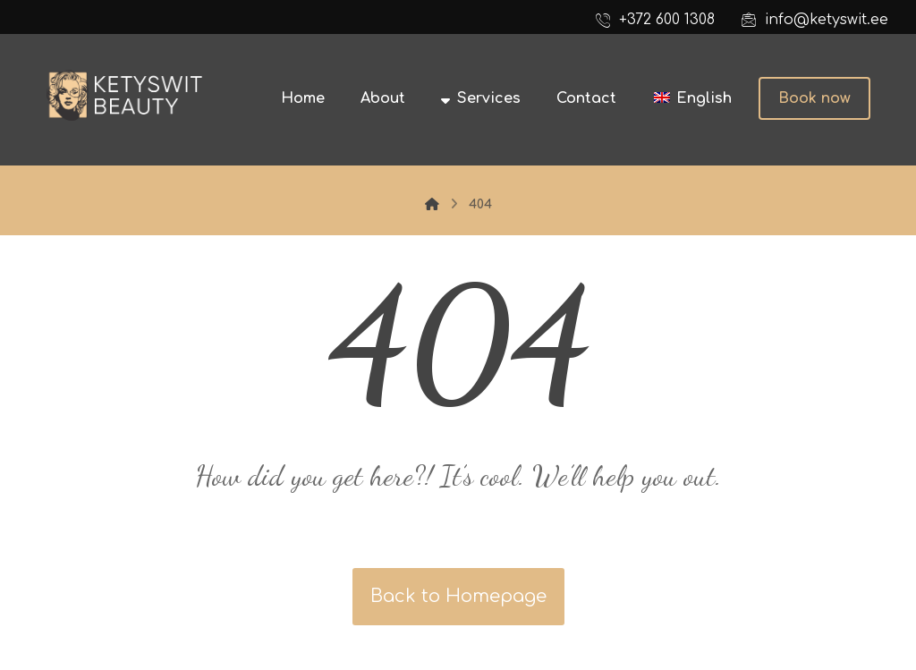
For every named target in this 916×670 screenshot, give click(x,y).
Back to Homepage (458, 596)
